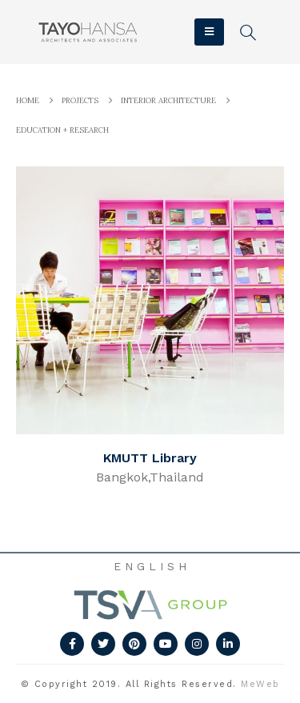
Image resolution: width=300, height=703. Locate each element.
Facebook (72, 644)
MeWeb (260, 684)
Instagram (197, 644)
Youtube (166, 644)
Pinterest (134, 644)
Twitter (103, 644)
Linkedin (228, 644)
